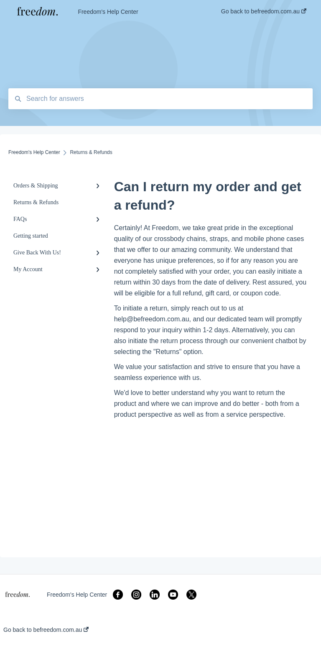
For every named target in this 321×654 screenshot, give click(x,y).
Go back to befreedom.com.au (46, 629)
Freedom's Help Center (108, 11)
